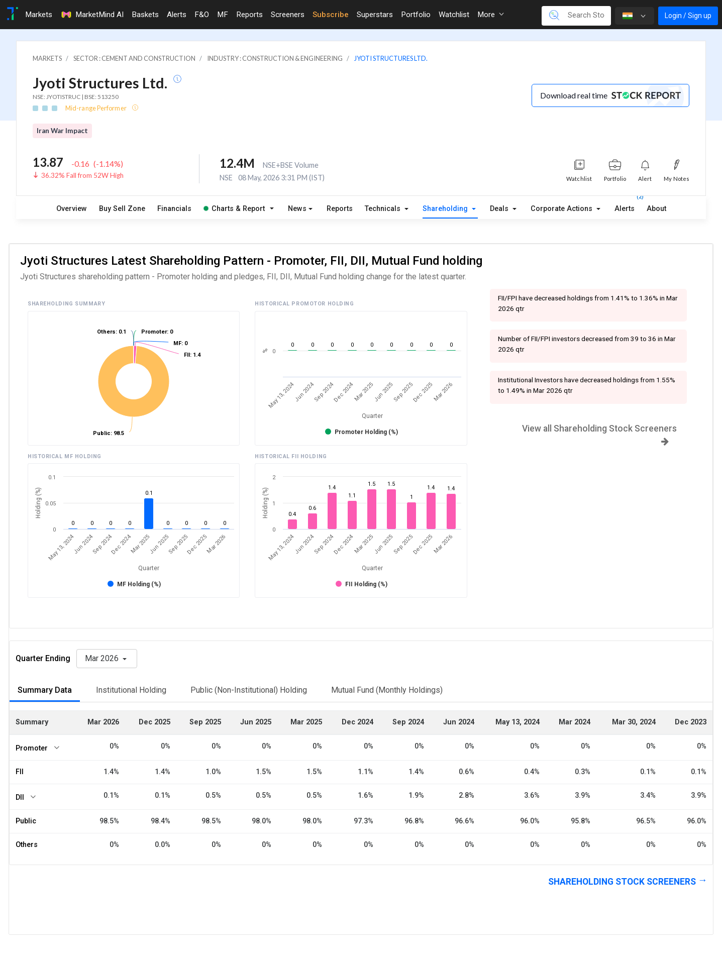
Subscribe (331, 14)
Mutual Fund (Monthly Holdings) (387, 690)
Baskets (145, 14)
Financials (174, 208)
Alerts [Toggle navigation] (176, 14)
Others (27, 844)
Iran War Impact (62, 131)
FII (20, 772)
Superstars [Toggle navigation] (375, 14)
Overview (71, 208)
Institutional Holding (131, 690)
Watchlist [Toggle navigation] (454, 14)
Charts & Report (234, 208)
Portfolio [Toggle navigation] (416, 14)
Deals (500, 208)
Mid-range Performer (96, 108)
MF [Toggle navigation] (222, 14)
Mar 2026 (103, 658)
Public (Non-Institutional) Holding (248, 690)
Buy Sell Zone (122, 208)
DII (20, 797)
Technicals (383, 208)
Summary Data (45, 690)
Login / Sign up (688, 16)
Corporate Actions (562, 208)
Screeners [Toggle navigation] (287, 14)
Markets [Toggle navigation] (38, 14)
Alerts (624, 206)
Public (26, 821)
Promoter (32, 748)
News (297, 208)
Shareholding (446, 208)
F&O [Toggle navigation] (201, 14)
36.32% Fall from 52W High (82, 175)
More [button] (490, 14)
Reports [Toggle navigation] (249, 14)
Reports (340, 208)
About (656, 208)
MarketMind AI (92, 15)
